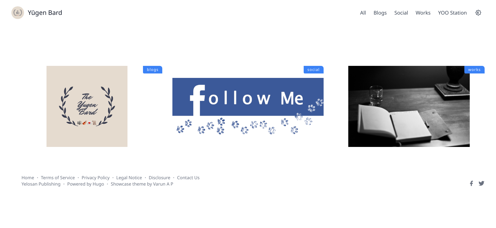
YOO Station (452, 12)
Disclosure (159, 178)
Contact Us (188, 178)
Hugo (98, 184)
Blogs (380, 12)
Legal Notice (129, 178)
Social (401, 12)
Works (423, 12)
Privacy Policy (95, 178)
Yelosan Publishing (41, 184)
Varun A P (163, 184)
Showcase (121, 184)
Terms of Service (58, 178)
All (363, 12)
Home (28, 178)
